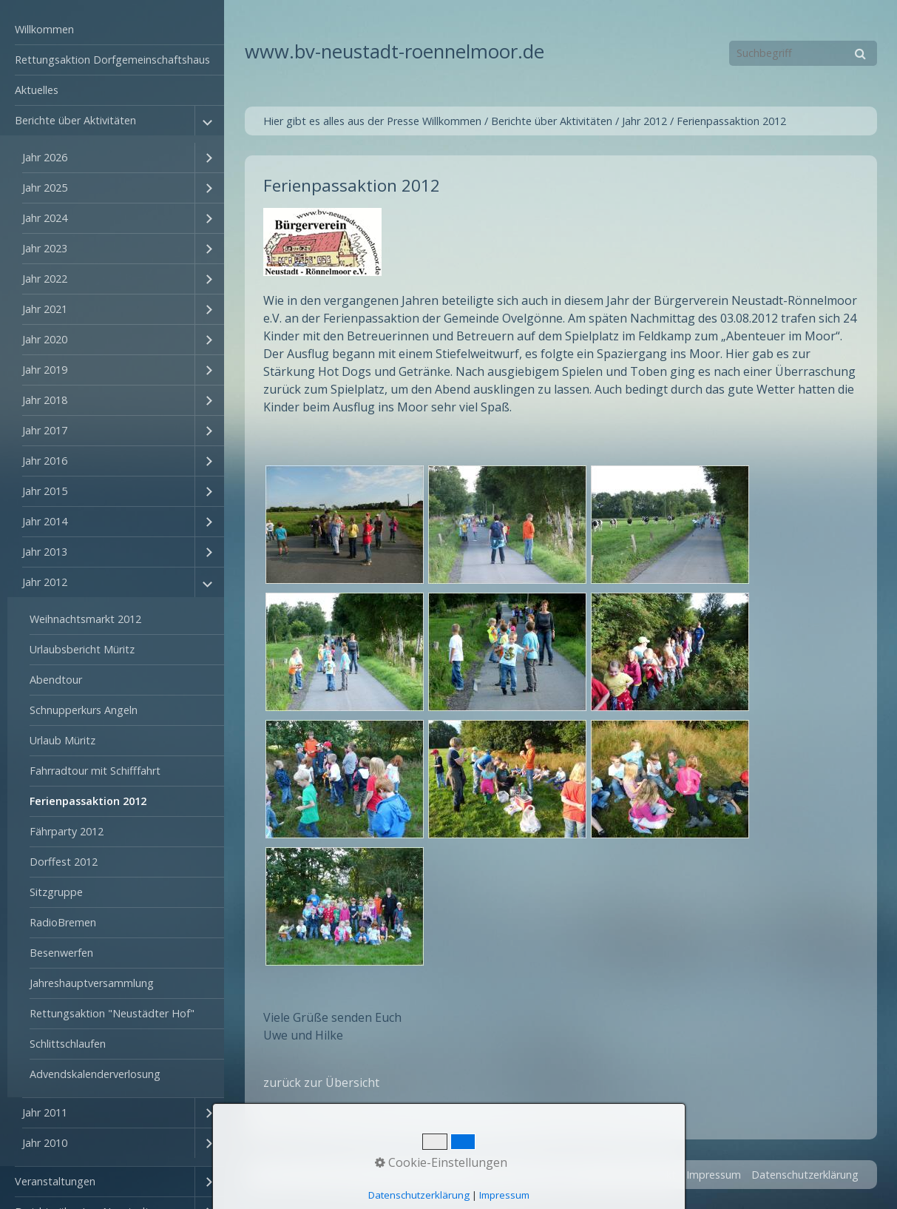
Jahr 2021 (44, 309)
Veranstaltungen (55, 1181)
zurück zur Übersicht (321, 1082)
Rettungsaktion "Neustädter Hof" (112, 1013)
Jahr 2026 (44, 157)
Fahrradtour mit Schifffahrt (95, 771)
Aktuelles (36, 90)
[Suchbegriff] (803, 53)
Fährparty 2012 (67, 831)
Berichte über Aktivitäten (75, 120)
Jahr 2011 (44, 1112)
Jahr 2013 (44, 552)
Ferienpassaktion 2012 (88, 801)
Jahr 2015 (44, 491)
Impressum (713, 1175)
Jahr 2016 (44, 461)
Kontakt (656, 1175)
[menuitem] (112, 30)
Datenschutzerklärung (805, 1175)
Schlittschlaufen (68, 1044)
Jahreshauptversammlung (92, 983)
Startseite (602, 1175)
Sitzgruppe (56, 892)
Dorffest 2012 (64, 862)
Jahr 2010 (44, 1143)
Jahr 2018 (44, 400)
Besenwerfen (61, 953)
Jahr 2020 (44, 339)
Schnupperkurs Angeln (84, 710)
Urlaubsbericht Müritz (82, 649)
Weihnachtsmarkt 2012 (85, 619)
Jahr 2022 (44, 279)
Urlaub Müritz (62, 740)
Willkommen (44, 29)
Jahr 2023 (44, 248)
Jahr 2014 (44, 521)
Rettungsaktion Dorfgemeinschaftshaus (112, 60)
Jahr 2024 (44, 218)
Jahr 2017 (44, 430)
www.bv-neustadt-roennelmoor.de (394, 51)
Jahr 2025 (44, 188)
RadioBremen (63, 922)
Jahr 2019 (44, 370)
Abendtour (56, 680)
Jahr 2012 (44, 582)
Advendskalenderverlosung (95, 1074)
